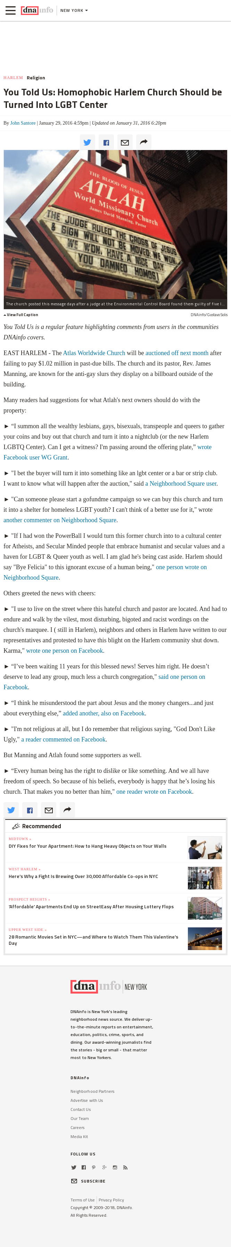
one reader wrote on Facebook (154, 791)
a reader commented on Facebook (63, 739)
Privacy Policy (111, 1200)
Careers (78, 1127)
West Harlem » (25, 869)
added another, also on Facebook (104, 713)
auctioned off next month (177, 353)
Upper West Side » (28, 930)
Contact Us (81, 1109)
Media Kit (79, 1136)
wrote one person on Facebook (64, 650)
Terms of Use (83, 1200)
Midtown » (20, 839)
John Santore (23, 123)
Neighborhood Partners (93, 1091)
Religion (36, 77)
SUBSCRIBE (88, 1181)
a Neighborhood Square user (180, 483)
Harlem (13, 77)
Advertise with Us (87, 1100)
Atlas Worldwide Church (94, 353)
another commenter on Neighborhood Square (59, 520)
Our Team (80, 1118)
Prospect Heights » (29, 899)
